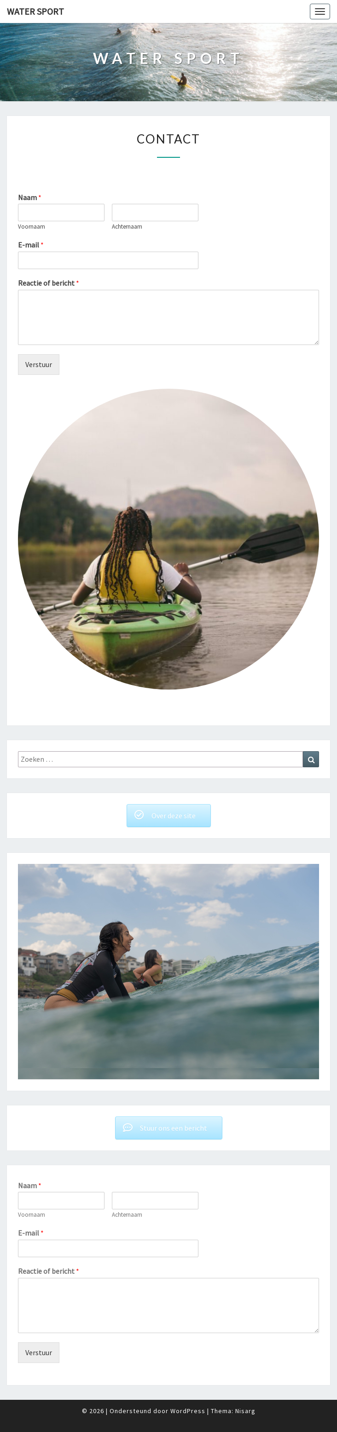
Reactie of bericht (48, 283)
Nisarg (245, 1411)
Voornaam (31, 226)
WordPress (187, 1411)
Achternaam (127, 226)
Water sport (35, 11)
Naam (29, 197)
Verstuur (38, 364)
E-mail (31, 244)
